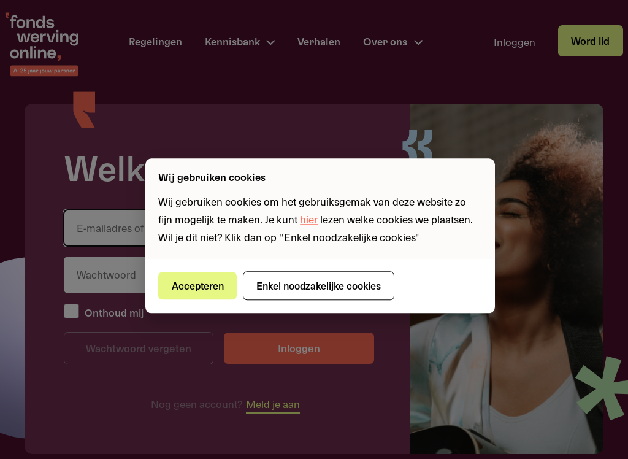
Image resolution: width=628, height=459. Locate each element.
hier (309, 219)
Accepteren (198, 285)
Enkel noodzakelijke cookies (318, 285)
